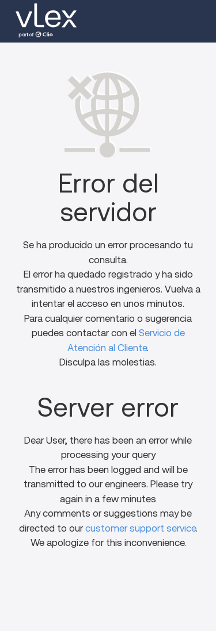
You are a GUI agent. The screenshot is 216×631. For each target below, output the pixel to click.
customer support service (140, 528)
